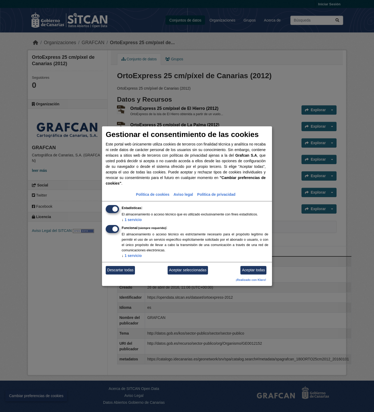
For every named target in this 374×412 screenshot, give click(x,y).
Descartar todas (120, 270)
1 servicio (132, 220)
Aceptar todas (253, 270)
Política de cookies (152, 194)
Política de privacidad (216, 194)
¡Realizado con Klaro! (251, 279)
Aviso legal (183, 194)
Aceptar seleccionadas (187, 270)
